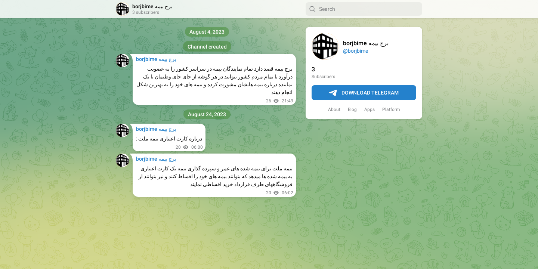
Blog (352, 109)
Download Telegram (364, 93)
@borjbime (355, 51)
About (334, 109)
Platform (391, 109)
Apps (369, 109)
